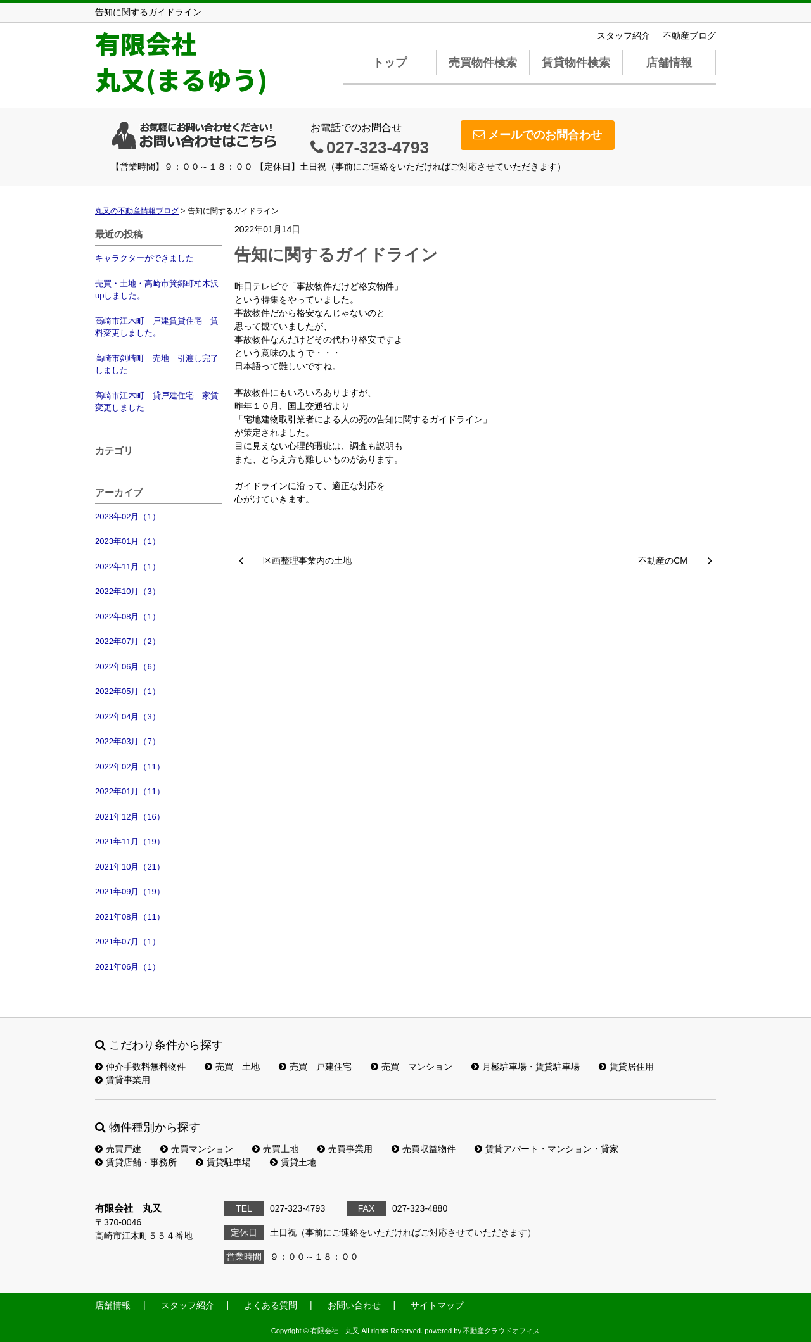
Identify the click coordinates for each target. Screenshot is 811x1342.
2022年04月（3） (127, 716)
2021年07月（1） (127, 941)
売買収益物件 (424, 1149)
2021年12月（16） (130, 816)
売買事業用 (345, 1149)
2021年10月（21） (130, 866)
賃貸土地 (293, 1162)
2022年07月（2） (127, 641)
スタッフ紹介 (623, 35)
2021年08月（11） (130, 916)
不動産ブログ (689, 35)
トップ (390, 62)
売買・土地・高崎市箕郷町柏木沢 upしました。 (158, 290)
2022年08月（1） (127, 616)
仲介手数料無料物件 (140, 1066)
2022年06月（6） (127, 666)
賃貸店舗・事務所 (136, 1162)
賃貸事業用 (122, 1080)
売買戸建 (118, 1149)
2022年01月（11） (130, 791)
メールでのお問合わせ (537, 135)
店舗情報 (669, 62)
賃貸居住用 (626, 1066)
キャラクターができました (144, 258)
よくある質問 (270, 1305)
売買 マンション (411, 1066)
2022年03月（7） (127, 741)
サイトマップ (437, 1305)
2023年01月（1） (127, 541)
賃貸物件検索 (576, 62)
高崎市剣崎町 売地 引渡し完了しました (157, 364)
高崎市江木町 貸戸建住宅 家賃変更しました (157, 402)
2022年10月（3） (127, 591)
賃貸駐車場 (223, 1162)
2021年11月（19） (130, 841)
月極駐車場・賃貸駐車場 (525, 1066)
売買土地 (275, 1149)
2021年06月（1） (127, 967)
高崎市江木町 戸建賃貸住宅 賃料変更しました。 (157, 327)
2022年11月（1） (127, 566)
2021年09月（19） (130, 891)
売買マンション (196, 1149)
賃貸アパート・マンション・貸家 (546, 1149)
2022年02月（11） (130, 766)
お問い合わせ (354, 1305)
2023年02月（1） (127, 516)
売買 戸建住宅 (315, 1066)
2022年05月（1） (127, 691)
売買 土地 (232, 1066)
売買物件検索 (483, 62)
